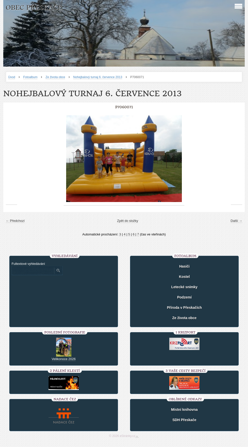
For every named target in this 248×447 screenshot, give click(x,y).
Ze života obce (55, 77)
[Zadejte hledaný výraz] (33, 270)
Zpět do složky (127, 221)
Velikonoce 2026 (63, 359)
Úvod (11, 77)
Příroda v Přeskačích (184, 308)
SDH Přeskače (184, 420)
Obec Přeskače (34, 8)
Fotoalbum (30, 77)
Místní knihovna (184, 410)
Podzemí (184, 297)
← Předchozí (15, 221)
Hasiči (184, 266)
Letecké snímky (184, 287)
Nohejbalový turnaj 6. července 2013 (97, 77)
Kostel (184, 277)
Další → (236, 221)
